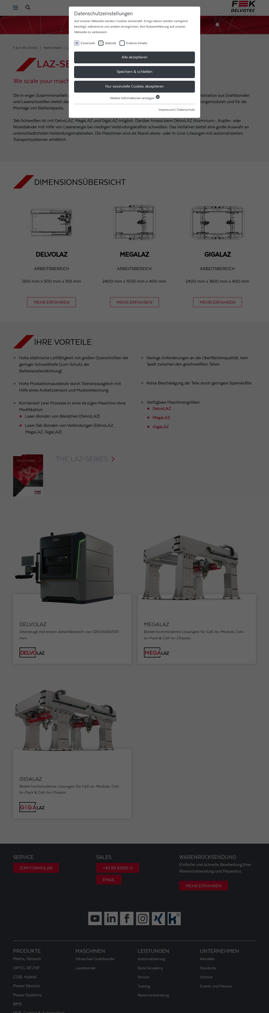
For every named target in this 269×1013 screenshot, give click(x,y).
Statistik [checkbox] (110, 43)
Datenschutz (186, 110)
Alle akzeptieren (134, 57)
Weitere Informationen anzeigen (134, 98)
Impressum (167, 110)
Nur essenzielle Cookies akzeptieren (134, 86)
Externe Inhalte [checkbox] (136, 43)
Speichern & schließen (134, 72)
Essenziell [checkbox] (88, 43)
